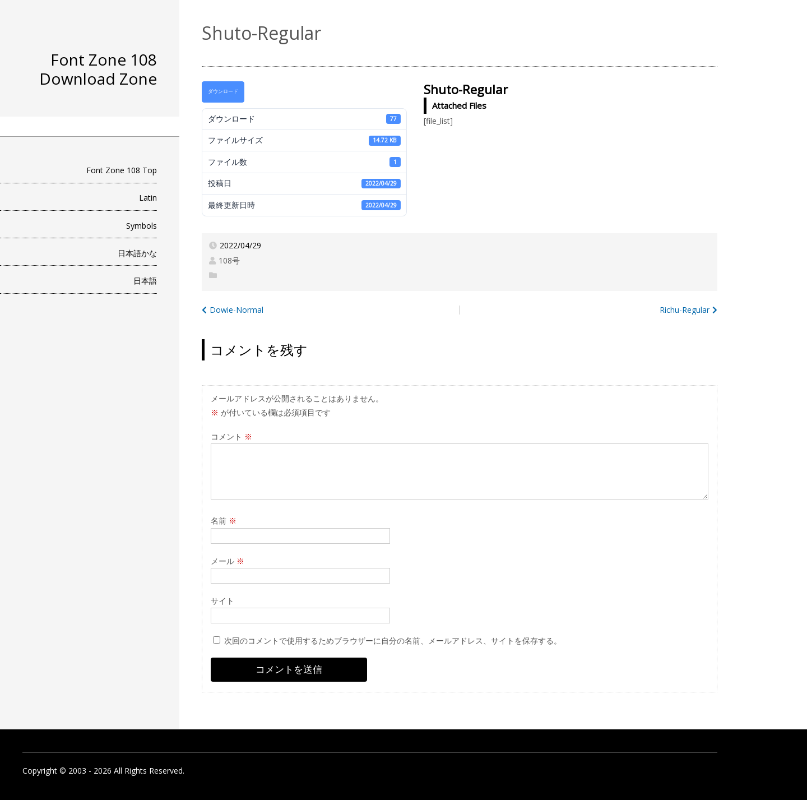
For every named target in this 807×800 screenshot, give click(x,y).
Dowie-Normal (236, 309)
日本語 (145, 280)
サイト (222, 600)
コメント (231, 436)
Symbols (141, 225)
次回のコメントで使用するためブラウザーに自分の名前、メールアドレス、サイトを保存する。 (393, 640)
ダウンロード (223, 91)
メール (227, 561)
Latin (148, 197)
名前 (223, 520)
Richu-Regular (684, 309)
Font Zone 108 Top (121, 170)
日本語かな (137, 253)
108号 (229, 260)
